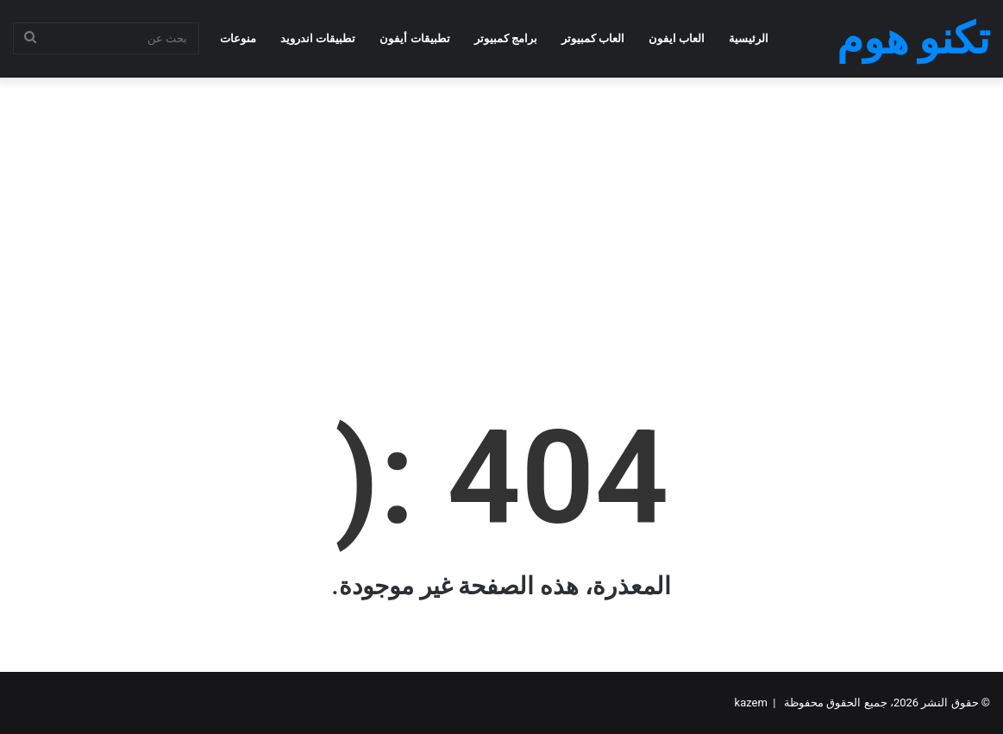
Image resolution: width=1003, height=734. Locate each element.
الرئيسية (748, 38)
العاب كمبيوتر (592, 38)
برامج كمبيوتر (505, 38)
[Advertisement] (501, 215)
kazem (751, 702)
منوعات (238, 38)
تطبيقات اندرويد (317, 38)
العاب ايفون (677, 38)
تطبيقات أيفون (414, 38)
